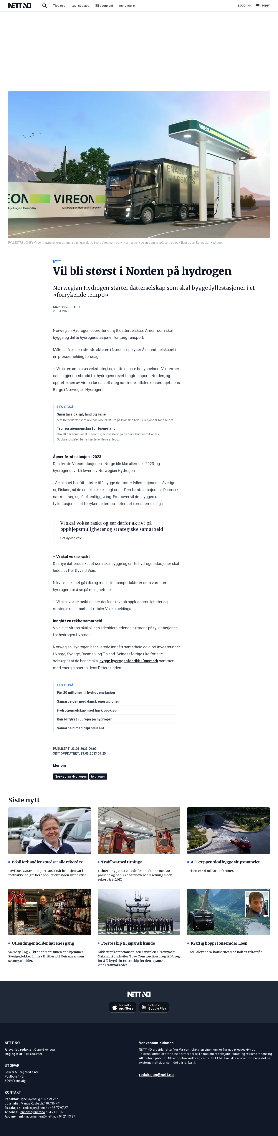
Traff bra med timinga (120, 861)
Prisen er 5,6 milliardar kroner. (210, 871)
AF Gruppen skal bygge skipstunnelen (224, 861)
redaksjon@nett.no (36, 1108)
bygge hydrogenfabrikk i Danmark (128, 661)
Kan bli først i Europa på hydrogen (84, 719)
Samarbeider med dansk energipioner (88, 701)
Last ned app (80, 5)
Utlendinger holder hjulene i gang (41, 943)
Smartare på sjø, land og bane (81, 414)
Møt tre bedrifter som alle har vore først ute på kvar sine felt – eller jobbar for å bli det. (115, 420)
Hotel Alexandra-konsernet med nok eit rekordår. (224, 952)
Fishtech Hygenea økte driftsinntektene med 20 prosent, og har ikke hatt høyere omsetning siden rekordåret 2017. (135, 875)
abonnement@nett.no (41, 1116)
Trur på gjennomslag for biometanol (86, 428)
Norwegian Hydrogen (71, 776)
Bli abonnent (104, 5)
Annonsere (127, 5)
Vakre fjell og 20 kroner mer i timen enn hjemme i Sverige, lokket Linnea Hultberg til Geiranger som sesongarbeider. (46, 956)
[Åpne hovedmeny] (262, 5)
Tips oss (59, 5)
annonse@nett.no (32, 1112)
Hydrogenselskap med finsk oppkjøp (87, 710)
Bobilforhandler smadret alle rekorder (45, 861)
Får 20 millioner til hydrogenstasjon (86, 693)
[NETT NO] (23, 5)
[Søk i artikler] (44, 5)
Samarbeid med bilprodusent (80, 728)
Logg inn (244, 5)
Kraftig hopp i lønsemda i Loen (217, 943)
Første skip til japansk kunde (126, 943)
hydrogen (98, 776)
